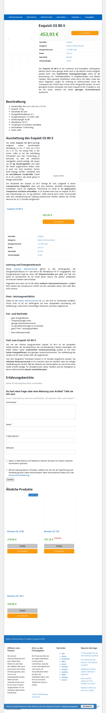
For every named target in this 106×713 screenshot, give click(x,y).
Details (22, 546)
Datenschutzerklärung (19, 475)
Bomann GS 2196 (15, 531)
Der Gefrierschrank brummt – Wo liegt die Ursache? (89, 662)
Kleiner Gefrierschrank (75, 46)
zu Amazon (84, 33)
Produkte (28, 639)
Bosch (64, 664)
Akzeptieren (87, 706)
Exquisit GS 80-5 (15, 209)
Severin (64, 680)
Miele (64, 675)
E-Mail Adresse (13, 436)
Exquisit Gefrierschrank (25, 269)
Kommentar (12, 402)
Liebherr (65, 672)
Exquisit (69, 42)
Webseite (10, 448)
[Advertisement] (90, 141)
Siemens (65, 677)
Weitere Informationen (70, 706)
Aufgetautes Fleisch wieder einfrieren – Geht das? (88, 671)
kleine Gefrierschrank (28, 300)
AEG (63, 654)
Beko (64, 661)
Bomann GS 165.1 (15, 596)
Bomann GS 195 (51, 531)
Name (9, 424)
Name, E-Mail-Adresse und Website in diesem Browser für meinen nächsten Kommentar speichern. (39, 462)
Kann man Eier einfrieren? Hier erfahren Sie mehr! (88, 681)
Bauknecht (66, 659)
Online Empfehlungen (40, 694)
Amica (64, 656)
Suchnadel (36, 697)
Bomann (65, 667)
